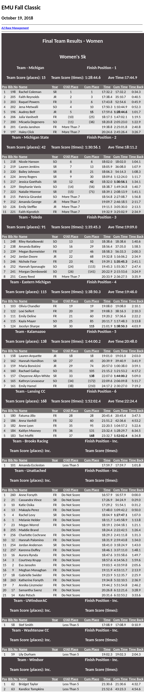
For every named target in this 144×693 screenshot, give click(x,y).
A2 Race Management (15, 28)
